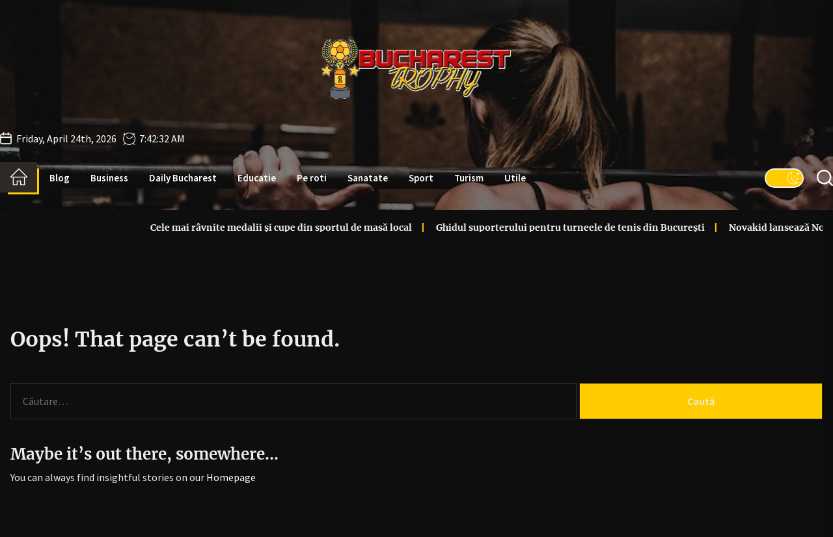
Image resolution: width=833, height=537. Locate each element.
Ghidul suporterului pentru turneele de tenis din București (533, 227)
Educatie (257, 178)
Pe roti (312, 178)
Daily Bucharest (183, 178)
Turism (469, 178)
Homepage (231, 477)
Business (109, 178)
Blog (59, 178)
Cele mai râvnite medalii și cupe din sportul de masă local (244, 227)
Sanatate (368, 178)
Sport (421, 178)
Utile (515, 178)
